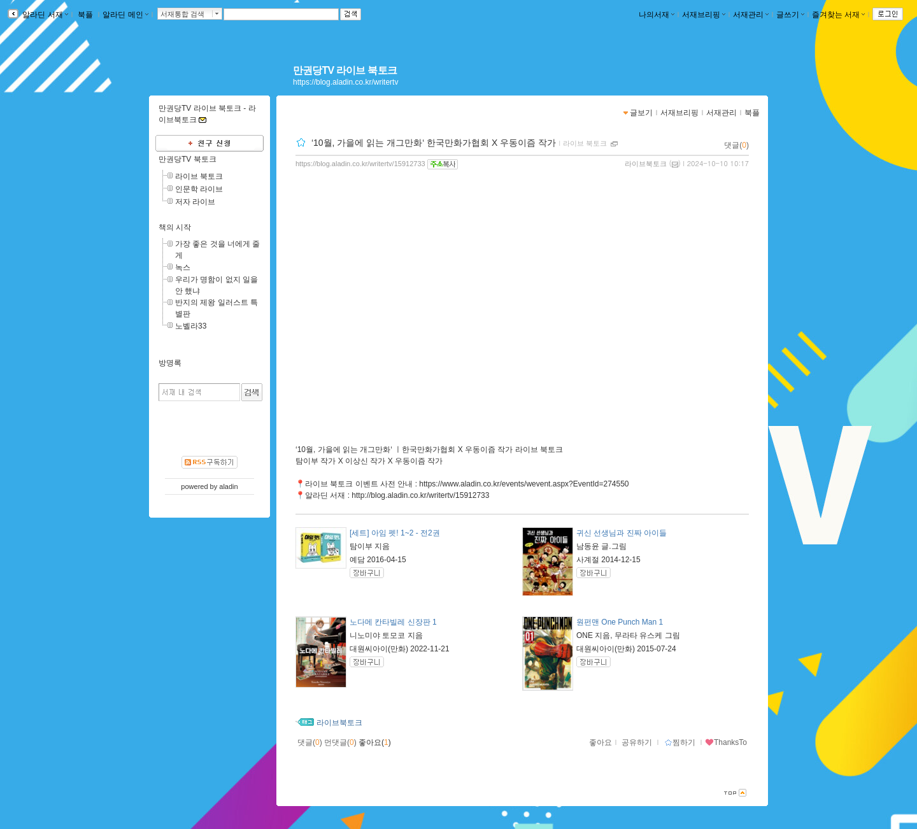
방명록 (170, 362)
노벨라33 (190, 326)
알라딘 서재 (44, 14)
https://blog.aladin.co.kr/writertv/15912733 (360, 163)
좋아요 (600, 742)
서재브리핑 (703, 14)
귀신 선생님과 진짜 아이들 (621, 532)
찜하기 (679, 742)
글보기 (641, 112)
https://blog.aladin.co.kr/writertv (345, 82)
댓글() (736, 145)
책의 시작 (175, 227)
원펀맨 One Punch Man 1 (619, 622)
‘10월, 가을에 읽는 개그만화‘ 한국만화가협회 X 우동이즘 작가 (433, 143)
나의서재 (656, 14)
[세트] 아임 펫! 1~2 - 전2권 (395, 532)
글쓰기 (790, 14)
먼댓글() (340, 742)
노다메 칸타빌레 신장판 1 (393, 622)
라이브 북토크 (585, 143)
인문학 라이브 (199, 189)
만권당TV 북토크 (188, 159)
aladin (228, 486)
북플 (86, 14)
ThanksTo (726, 742)
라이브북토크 (646, 163)
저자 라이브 (195, 201)
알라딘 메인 (125, 14)
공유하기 (637, 742)
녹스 (182, 267)
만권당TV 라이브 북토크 (345, 70)
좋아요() (375, 742)
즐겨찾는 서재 (838, 14)
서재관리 (751, 14)
